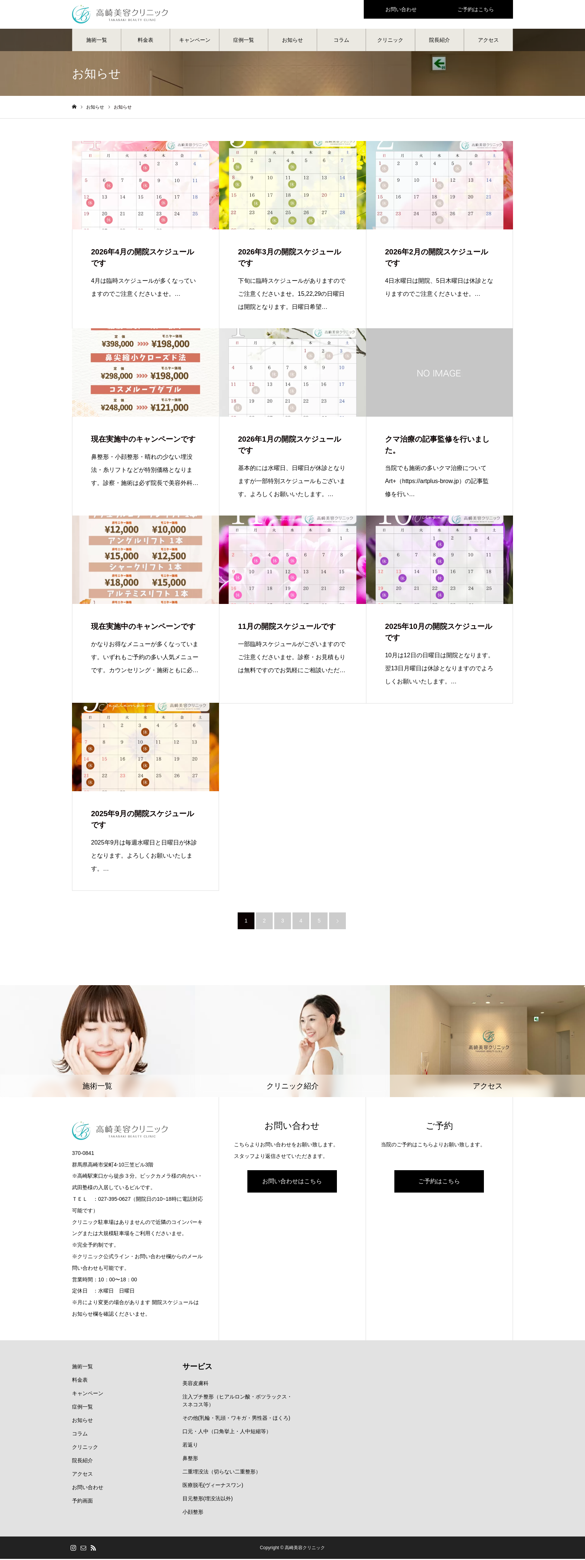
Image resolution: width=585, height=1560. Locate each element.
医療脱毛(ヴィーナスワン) (212, 1486)
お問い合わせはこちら (292, 1183)
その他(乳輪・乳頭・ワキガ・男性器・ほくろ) (236, 1419)
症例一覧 (243, 41)
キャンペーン (194, 41)
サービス (197, 1367)
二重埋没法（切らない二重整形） (221, 1473)
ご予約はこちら (439, 1183)
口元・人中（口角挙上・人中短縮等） (226, 1432)
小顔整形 (192, 1513)
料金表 (145, 41)
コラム (341, 41)
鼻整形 (190, 1459)
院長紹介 (439, 41)
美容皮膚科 (195, 1384)
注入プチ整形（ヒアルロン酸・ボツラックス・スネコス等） (237, 1402)
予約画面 (82, 1502)
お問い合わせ (87, 1488)
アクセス (488, 41)
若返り (190, 1446)
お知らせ (292, 41)
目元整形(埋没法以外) (207, 1500)
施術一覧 (96, 41)
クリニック (390, 41)
